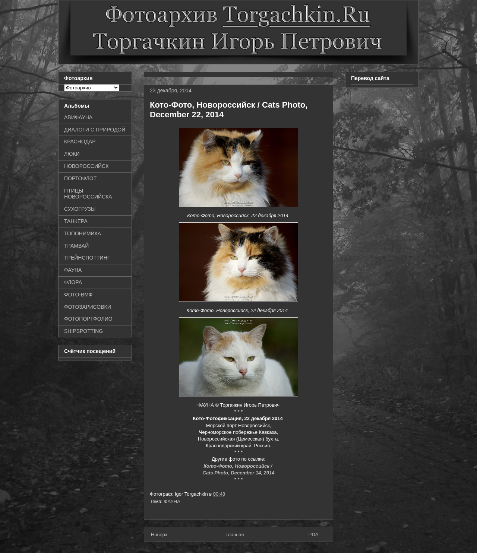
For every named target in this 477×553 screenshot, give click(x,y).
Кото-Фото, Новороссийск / (238, 466)
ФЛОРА (73, 282)
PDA (314, 534)
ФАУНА (172, 501)
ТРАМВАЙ (76, 246)
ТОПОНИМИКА (82, 233)
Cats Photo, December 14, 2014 (239, 473)
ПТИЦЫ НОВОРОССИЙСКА (88, 194)
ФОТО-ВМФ (78, 295)
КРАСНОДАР (80, 141)
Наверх (159, 534)
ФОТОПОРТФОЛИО (88, 319)
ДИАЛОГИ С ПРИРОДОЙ (94, 130)
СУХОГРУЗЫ (79, 209)
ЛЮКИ (72, 154)
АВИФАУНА (78, 117)
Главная (234, 534)
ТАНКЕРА (76, 221)
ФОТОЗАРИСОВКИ (87, 307)
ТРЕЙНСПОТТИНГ (87, 258)
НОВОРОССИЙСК (86, 166)
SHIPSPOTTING (83, 331)
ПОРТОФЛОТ (80, 178)
